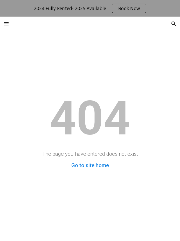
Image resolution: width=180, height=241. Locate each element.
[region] (90, 8)
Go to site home (90, 165)
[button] (6, 24)
